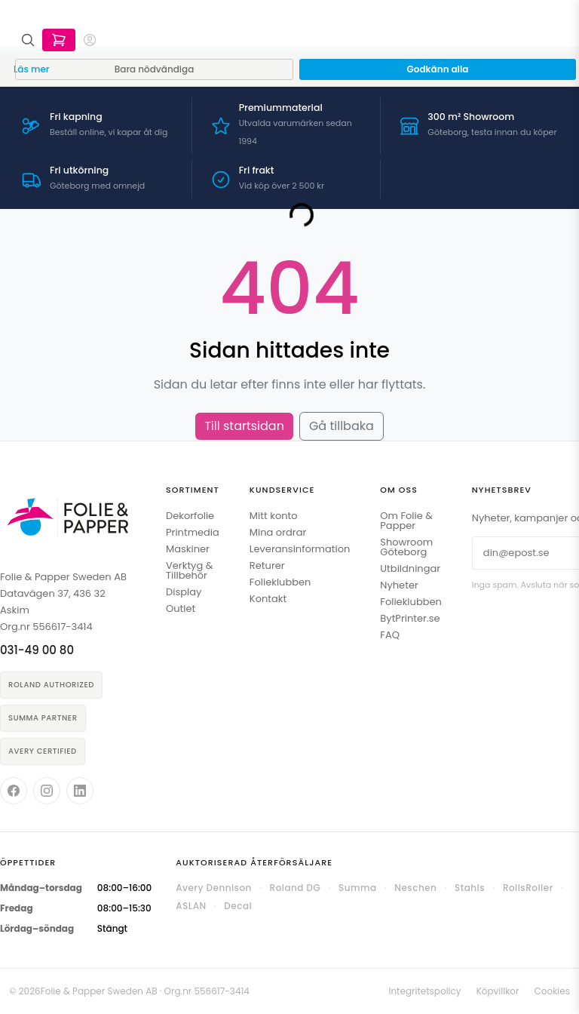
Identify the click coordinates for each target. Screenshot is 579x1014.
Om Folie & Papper (406, 520)
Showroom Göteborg (406, 547)
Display (183, 592)
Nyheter (399, 585)
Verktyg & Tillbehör (189, 570)
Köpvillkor (497, 991)
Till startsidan (244, 426)
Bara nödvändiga (155, 69)
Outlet (180, 608)
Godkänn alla (438, 69)
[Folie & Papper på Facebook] (13, 790)
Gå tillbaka (341, 426)
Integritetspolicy (424, 991)
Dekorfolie (190, 516)
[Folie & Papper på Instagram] (46, 790)
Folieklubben (280, 582)
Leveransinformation (300, 549)
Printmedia (192, 532)
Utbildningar (410, 568)
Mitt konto (274, 516)
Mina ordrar (278, 532)
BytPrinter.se (410, 618)
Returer (267, 565)
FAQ (390, 635)
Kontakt (268, 599)
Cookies (552, 991)
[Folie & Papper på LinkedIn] (79, 790)
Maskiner (188, 549)
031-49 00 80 (37, 650)
